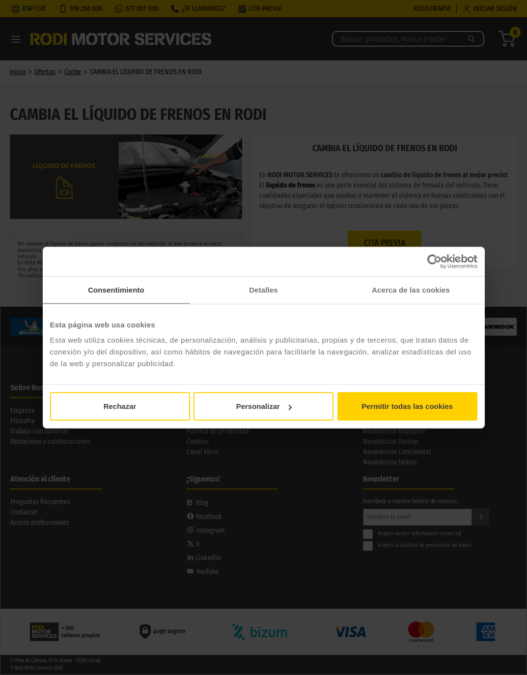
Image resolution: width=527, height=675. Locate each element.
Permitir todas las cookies (407, 406)
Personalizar (264, 406)
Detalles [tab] (263, 289)
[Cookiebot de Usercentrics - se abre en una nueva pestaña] (434, 261)
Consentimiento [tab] (116, 289)
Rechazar (120, 406)
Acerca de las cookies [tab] (411, 289)
